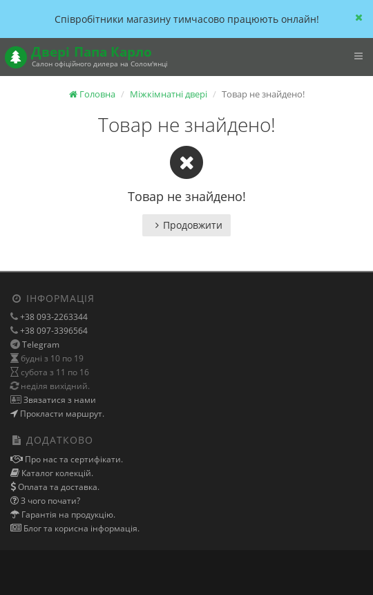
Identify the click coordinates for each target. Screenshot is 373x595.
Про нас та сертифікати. (73, 459)
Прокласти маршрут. (61, 413)
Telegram (40, 344)
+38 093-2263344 (53, 317)
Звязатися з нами (58, 400)
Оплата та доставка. (57, 487)
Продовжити (186, 225)
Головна (92, 94)
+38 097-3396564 (53, 331)
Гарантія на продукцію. (67, 514)
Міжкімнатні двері (168, 94)
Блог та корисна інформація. (80, 528)
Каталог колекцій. (56, 473)
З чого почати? (49, 501)
